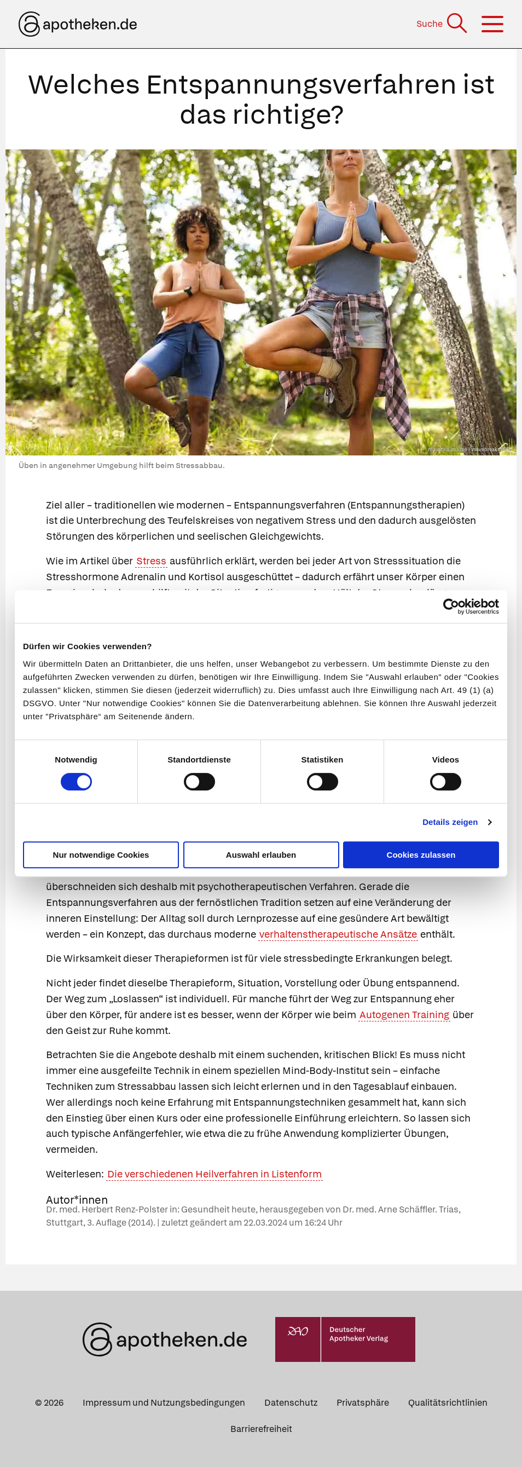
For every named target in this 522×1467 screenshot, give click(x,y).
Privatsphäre (363, 1402)
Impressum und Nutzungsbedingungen (164, 1402)
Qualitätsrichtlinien (448, 1402)
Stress (151, 561)
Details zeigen (450, 822)
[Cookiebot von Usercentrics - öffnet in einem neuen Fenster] (451, 606)
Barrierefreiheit (261, 1429)
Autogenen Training (404, 1014)
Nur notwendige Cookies (101, 854)
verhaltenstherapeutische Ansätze (338, 934)
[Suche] (443, 24)
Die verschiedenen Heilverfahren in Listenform (214, 1174)
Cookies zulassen (421, 854)
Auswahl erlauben (261, 854)
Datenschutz (290, 1402)
